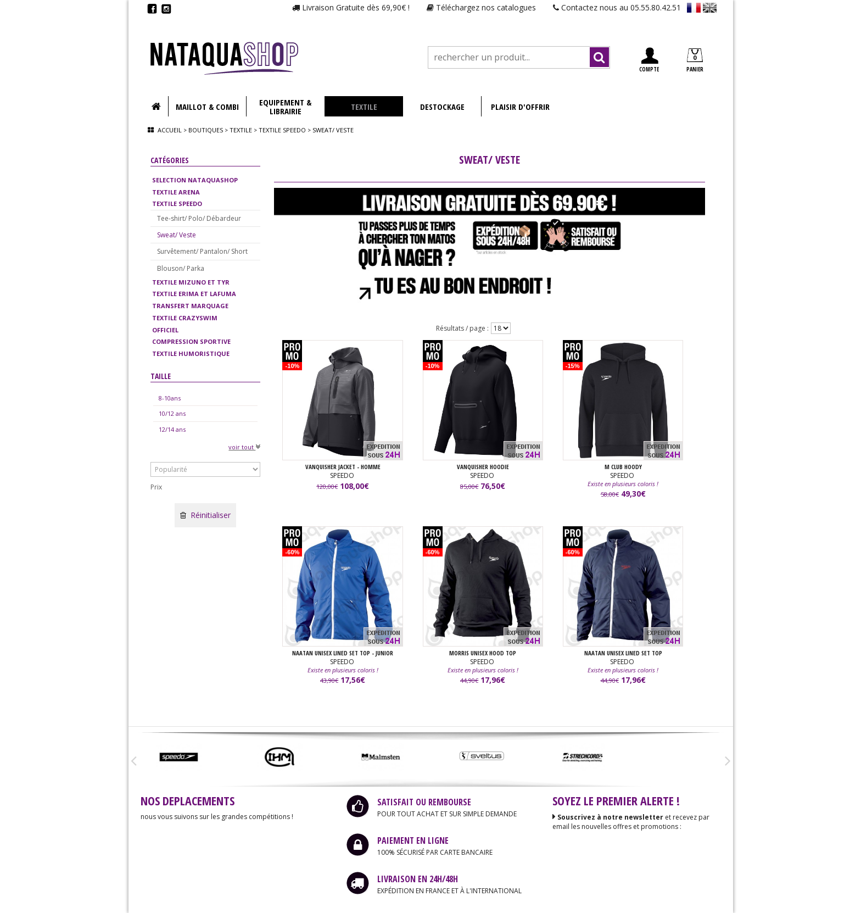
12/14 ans (172, 429)
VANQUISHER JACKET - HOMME (343, 467)
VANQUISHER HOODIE (483, 467)
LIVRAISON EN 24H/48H (417, 879)
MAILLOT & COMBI (207, 106)
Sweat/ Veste (176, 235)
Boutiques (205, 130)
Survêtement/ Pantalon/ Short (202, 251)
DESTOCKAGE (442, 106)
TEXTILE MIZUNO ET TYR (191, 282)
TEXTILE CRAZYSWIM (184, 318)
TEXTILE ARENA (176, 192)
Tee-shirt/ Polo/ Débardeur (199, 218)
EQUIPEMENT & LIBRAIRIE (285, 106)
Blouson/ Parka (180, 268)
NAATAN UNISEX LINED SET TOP (623, 653)
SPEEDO (343, 476)
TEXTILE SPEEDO (177, 203)
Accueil (170, 130)
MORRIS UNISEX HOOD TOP (482, 653)
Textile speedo (283, 130)
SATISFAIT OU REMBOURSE (424, 802)
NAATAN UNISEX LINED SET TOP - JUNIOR (342, 653)
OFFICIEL (165, 330)
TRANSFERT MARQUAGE (190, 306)
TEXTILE (364, 106)
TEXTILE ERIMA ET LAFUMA (194, 294)
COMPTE (649, 60)
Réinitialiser (205, 515)
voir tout (244, 447)
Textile (241, 130)
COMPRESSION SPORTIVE (191, 341)
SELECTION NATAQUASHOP (195, 180)
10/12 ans (172, 413)
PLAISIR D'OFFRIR (520, 106)
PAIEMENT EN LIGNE (413, 840)
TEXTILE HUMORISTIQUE (191, 353)
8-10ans (170, 398)
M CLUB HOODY (623, 467)
